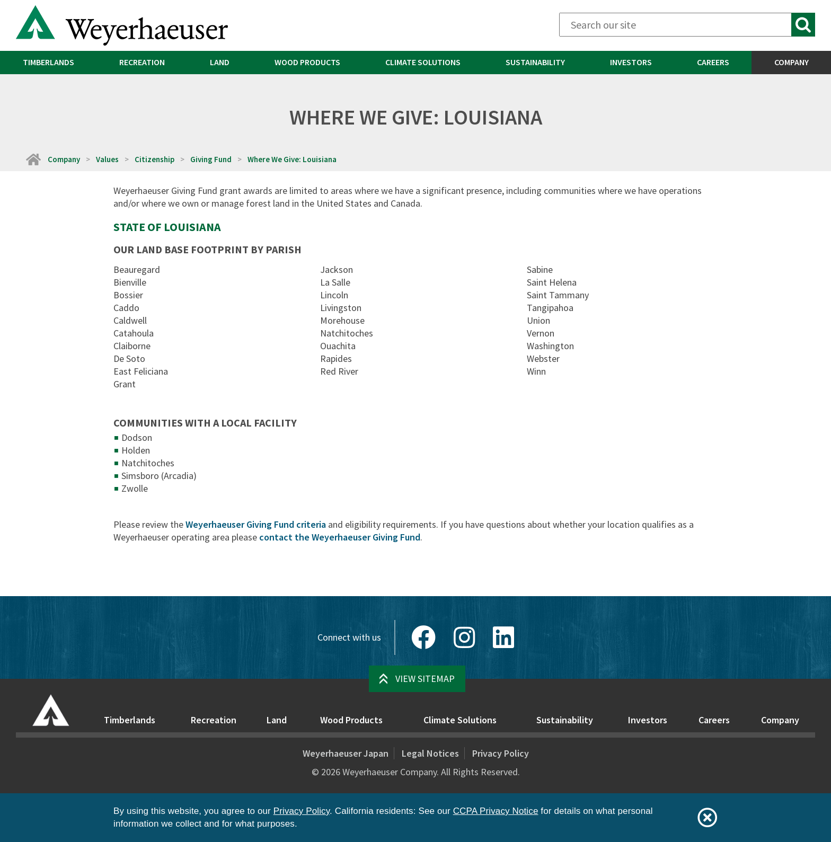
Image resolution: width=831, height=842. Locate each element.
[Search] (687, 25)
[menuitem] (48, 62)
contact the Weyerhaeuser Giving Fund (339, 537)
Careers (713, 62)
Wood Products (307, 62)
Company (791, 62)
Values (107, 159)
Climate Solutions (423, 62)
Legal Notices (430, 753)
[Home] (33, 159)
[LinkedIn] (503, 637)
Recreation (142, 62)
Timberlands (48, 62)
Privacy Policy (500, 753)
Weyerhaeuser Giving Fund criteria (255, 524)
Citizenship (154, 159)
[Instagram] (464, 637)
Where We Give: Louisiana (292, 159)
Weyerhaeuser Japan (345, 753)
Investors (631, 62)
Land (219, 62)
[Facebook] (423, 637)
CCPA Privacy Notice (495, 811)
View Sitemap (425, 678)
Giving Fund (211, 159)
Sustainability (535, 62)
